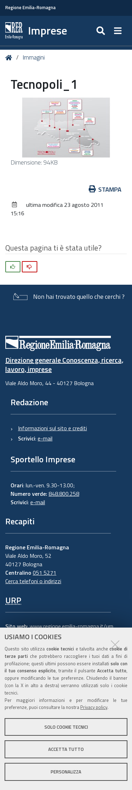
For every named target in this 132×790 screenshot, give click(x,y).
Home (10, 58)
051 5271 (44, 572)
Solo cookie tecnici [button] (66, 726)
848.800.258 (64, 493)
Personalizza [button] (66, 771)
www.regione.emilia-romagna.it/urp (71, 626)
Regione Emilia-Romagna (30, 7)
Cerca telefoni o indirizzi (33, 581)
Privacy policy (93, 707)
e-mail (45, 438)
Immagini (34, 57)
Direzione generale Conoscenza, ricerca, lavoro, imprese (64, 364)
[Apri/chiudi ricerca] (101, 30)
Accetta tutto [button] (66, 749)
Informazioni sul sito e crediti (52, 428)
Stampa (105, 189)
